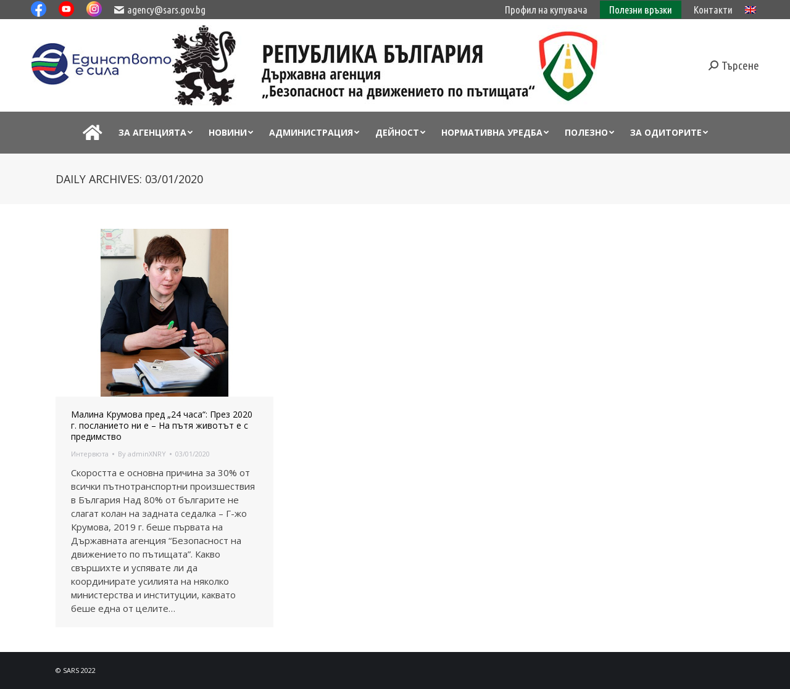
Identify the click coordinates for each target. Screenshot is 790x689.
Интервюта (90, 453)
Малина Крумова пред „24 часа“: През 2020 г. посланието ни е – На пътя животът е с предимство (161, 425)
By (142, 453)
